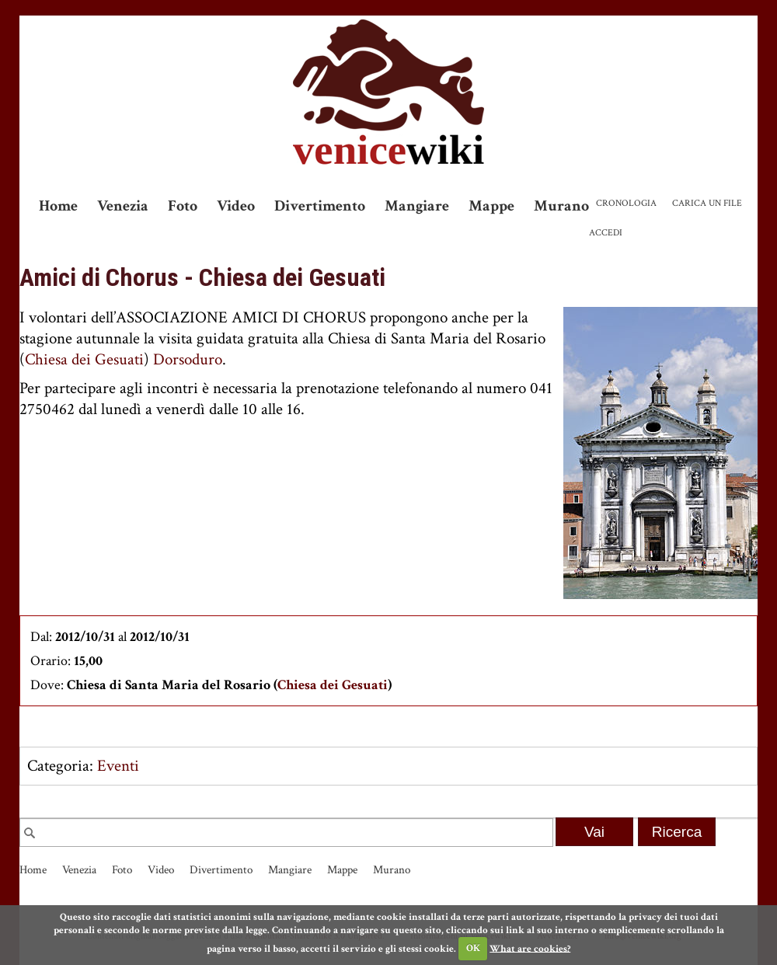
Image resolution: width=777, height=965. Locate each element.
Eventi (118, 765)
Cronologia (626, 203)
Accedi (605, 233)
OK (473, 948)
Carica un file (707, 203)
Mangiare (417, 206)
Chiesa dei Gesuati (84, 359)
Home (58, 206)
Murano (561, 206)
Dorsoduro (187, 359)
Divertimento (319, 206)
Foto (182, 206)
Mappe (491, 206)
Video (236, 206)
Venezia (122, 206)
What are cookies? (530, 948)
